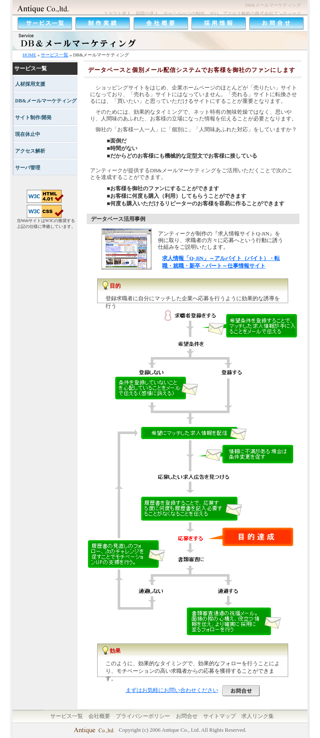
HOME (29, 54)
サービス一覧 (54, 54)
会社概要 (99, 716)
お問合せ (187, 716)
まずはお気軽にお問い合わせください (193, 690)
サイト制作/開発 (33, 117)
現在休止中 (27, 134)
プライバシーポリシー (143, 716)
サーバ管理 (27, 168)
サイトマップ (219, 716)
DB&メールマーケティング (46, 101)
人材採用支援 (30, 84)
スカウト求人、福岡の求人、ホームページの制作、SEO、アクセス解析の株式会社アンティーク (202, 13)
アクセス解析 (30, 151)
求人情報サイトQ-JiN (243, 233)
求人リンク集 (257, 716)
